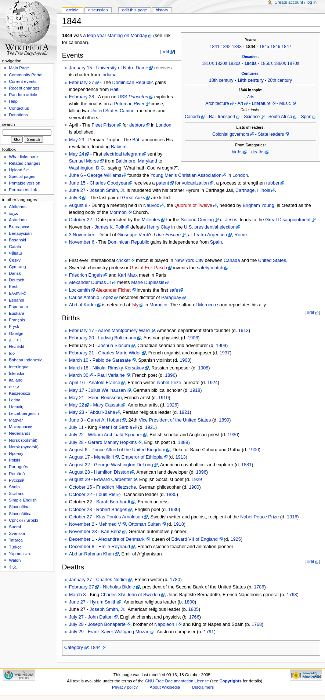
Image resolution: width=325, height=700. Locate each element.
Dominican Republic (133, 82)
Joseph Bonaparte (107, 624)
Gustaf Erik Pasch (148, 267)
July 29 (76, 631)
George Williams (104, 175)
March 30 (79, 375)
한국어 (15, 340)
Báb (136, 139)
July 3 (75, 197)
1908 (185, 360)
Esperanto (18, 307)
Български (19, 227)
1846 (275, 46)
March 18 (79, 368)
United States (272, 260)
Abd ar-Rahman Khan (91, 554)
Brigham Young (258, 205)
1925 (236, 539)
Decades (249, 57)
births (237, 151)
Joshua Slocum (114, 345)
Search (8, 124)
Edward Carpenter (113, 479)
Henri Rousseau (105, 397)
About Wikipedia (165, 687)
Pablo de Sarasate (112, 360)
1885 (171, 494)
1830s (234, 63)
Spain (216, 242)
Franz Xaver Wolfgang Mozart (118, 631)
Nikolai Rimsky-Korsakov (118, 368)
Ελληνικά (17, 293)
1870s (293, 63)
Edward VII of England (194, 539)
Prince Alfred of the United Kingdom (128, 449)
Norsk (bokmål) (23, 440)
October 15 (80, 487)
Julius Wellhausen (107, 390)
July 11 (76, 427)
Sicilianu (17, 493)
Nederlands (19, 433)
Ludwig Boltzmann (117, 337)
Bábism (118, 146)
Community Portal (25, 75)
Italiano (15, 380)
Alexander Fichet (113, 290)
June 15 (77, 183)
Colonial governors (230, 134)
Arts (250, 97)
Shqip (14, 487)
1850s (267, 63)
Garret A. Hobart (104, 420)
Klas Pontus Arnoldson (119, 516)
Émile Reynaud (114, 546)
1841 (215, 46)
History (162, 10)
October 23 (80, 509)
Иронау (16, 453)
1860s (280, 63)
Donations (18, 115)
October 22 (80, 219)
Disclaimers (203, 687)
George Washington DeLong (123, 464)
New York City (188, 260)
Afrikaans (17, 206)
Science (252, 116)
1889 (183, 442)
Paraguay (171, 297)
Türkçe (15, 547)
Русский (17, 480)
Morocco (158, 304)
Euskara (16, 313)
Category (73, 647)
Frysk (14, 326)
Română (17, 473)
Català (15, 246)
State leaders (271, 134)
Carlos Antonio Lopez (91, 297)
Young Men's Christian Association (185, 175)
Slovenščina (20, 513)
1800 (189, 602)
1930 (233, 434)
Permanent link (23, 189)
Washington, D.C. (87, 168)
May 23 (76, 139)
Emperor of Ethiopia (141, 457)
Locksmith (79, 290)
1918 (195, 390)
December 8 (81, 546)
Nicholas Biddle (119, 587)
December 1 (81, 539)
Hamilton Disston (111, 472)
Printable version (24, 183)
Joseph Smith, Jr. (107, 190)
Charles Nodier (111, 579)
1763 (291, 594)
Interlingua (19, 367)
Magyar (16, 420)
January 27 (80, 579)
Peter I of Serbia (115, 427)
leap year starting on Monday (117, 35)
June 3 (76, 420)
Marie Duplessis (147, 282)
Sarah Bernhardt (113, 501)
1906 (193, 337)
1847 (287, 46)
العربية (14, 213)
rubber (273, 183)
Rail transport (222, 116)
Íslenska (16, 373)
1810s (208, 63)
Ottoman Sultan (144, 524)
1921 (184, 412)
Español (16, 300)
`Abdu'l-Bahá (102, 412)
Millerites (151, 219)
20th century (280, 80)
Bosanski (17, 240)
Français (17, 320)
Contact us (19, 108)
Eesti (13, 286)
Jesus (231, 219)
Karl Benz (111, 531)
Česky (15, 260)
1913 (243, 330)
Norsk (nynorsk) (24, 447)
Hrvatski (16, 346)
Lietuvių (16, 407)
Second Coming (197, 219)
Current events (22, 81)
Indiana (109, 74)
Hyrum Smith (103, 602)
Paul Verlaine (111, 375)
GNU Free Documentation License (177, 681)
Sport (306, 116)
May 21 (76, 397)
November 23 (83, 531)
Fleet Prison (104, 125)
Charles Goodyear (108, 183)
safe (173, 290)
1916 (292, 516)
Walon (15, 560)
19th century (250, 80)
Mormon (118, 212)
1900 (254, 449)
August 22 (79, 464)
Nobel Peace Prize (259, 516)
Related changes (24, 163)
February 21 (81, 353)
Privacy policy (125, 687)
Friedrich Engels (86, 275)
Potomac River (129, 103)
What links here (23, 156)
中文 (13, 567)
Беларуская (20, 233)
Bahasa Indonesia (26, 360)
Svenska (17, 533)
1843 (237, 46)
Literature (261, 103)
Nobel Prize (169, 382)
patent (162, 183)
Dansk (15, 273)
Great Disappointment (287, 219)
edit (165, 51)
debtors (137, 125)
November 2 (81, 524)
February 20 (81, 337)
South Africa (280, 116)
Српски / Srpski (23, 520)
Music (284, 103)
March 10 (79, 360)
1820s (221, 63)
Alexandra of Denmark (121, 539)
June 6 (76, 175)
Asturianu (17, 220)
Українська (19, 553)
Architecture (217, 103)
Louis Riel (106, 494)
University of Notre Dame (122, 67)
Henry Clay (158, 227)
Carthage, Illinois (252, 190)
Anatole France (104, 382)
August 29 (79, 479)
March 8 (77, 594)
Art (240, 103)
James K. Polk (109, 227)
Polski (14, 460)
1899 (224, 420)
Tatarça (16, 540)
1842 (226, 46)
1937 (225, 353)
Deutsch (16, 280)
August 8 (78, 205)
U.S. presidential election (209, 227)
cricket (123, 260)
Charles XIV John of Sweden (130, 594)
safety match (210, 267)
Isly (134, 304)
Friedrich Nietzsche (116, 487)
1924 (212, 382)
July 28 (76, 442)
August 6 (78, 449)
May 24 (76, 154)
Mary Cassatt (107, 405)
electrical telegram (122, 154)
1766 (194, 617)
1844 (95, 647)
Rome (240, 234)
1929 (197, 479)
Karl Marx (128, 275)
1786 (259, 587)
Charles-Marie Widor (119, 353)
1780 (175, 579)
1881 (246, 464)
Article (72, 10)
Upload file (19, 170)
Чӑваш (15, 253)
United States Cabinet (113, 110)
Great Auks (133, 197)
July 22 (76, 434)
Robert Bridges (111, 509)
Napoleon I (165, 624)
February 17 (81, 330)
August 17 (79, 457)
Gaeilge (16, 333)
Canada (192, 116)
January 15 (80, 67)
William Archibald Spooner (115, 434)
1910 (163, 397)
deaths (257, 151)
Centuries (249, 74)
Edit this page (134, 10)
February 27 (81, 82)
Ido (12, 353)
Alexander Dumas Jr (90, 282)
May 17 (76, 390)
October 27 (80, 516)
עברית (14, 386)
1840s (250, 63)
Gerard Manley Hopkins (112, 442)
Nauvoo (151, 205)
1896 (170, 375)
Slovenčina (19, 506)
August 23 (79, 472)
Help (13, 101)
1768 (257, 624)
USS (133, 96)
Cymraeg (17, 267)
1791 (208, 631)
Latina (14, 400)
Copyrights (231, 681)
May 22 (76, 405)
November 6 (81, 242)
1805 (193, 609)
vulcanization (195, 183)
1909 (221, 345)
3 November (81, 234)
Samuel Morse (84, 161)
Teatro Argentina (210, 234)
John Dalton (100, 617)
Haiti (114, 89)
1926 (172, 405)
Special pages (22, 176)
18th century (221, 80)
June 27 (77, 190)
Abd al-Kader (82, 304)
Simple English (23, 500)
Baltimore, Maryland (136, 161)
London (163, 125)
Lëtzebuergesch (24, 413)
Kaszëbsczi (19, 393)
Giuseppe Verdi (133, 234)
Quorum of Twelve (193, 205)
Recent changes (24, 88)
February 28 (81, 96)
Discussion (98, 10)
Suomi (15, 527)
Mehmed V (109, 524)
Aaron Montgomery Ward (124, 330)
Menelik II (104, 457)
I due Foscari (167, 234)
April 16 (77, 382)
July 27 (76, 617)
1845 (264, 46)
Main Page (19, 68)
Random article (23, 94)
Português (18, 466)
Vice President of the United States (175, 420)
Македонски (20, 426)
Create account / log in (295, 2)
